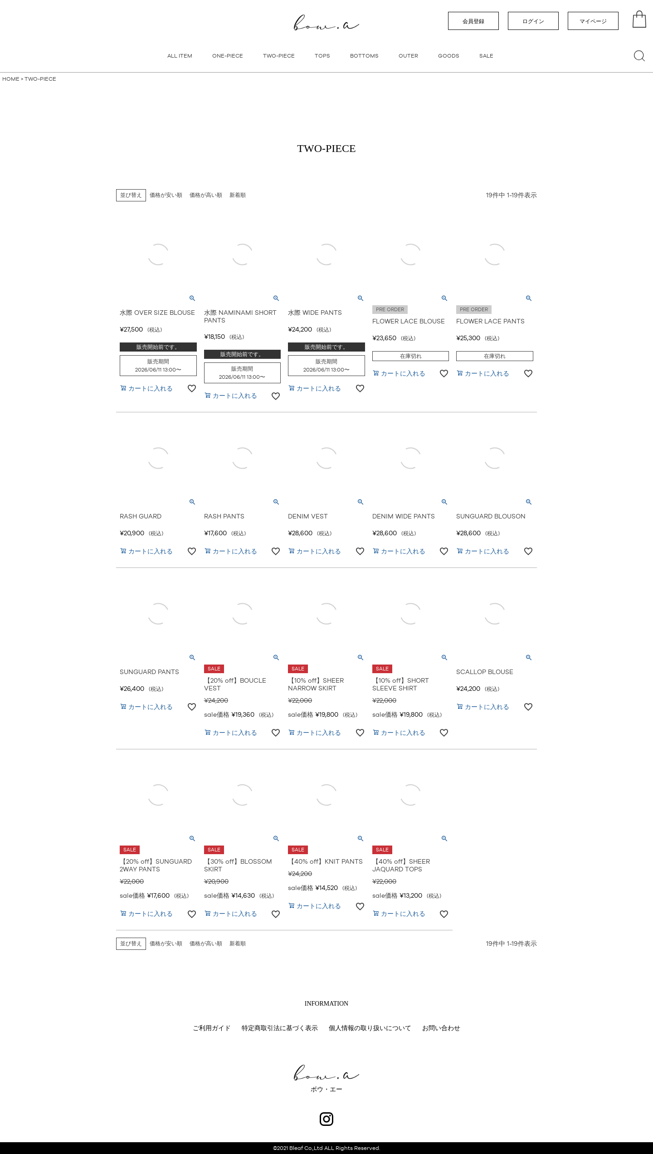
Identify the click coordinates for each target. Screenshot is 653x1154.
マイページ (593, 21)
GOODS (448, 56)
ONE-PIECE (227, 56)
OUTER (408, 56)
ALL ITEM (179, 56)
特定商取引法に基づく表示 (280, 1028)
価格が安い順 (166, 195)
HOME (10, 79)
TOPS (322, 56)
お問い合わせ (441, 1028)
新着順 (237, 195)
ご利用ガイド (212, 1028)
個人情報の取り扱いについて (370, 1028)
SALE (486, 56)
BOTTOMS (364, 56)
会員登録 (473, 21)
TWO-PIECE (279, 56)
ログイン (533, 21)
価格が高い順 (206, 195)
